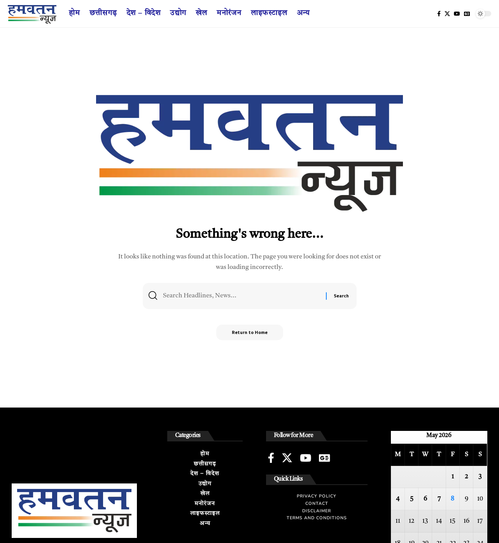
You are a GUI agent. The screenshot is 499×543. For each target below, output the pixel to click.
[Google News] (467, 13)
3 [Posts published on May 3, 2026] (479, 477)
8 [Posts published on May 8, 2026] (452, 499)
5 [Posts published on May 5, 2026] (411, 499)
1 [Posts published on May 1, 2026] (453, 477)
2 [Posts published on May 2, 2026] (466, 477)
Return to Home (250, 332)
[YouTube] (457, 13)
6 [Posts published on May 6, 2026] (425, 499)
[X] (447, 13)
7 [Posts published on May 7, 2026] (439, 499)
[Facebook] (439, 13)
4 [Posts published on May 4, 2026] (397, 499)
